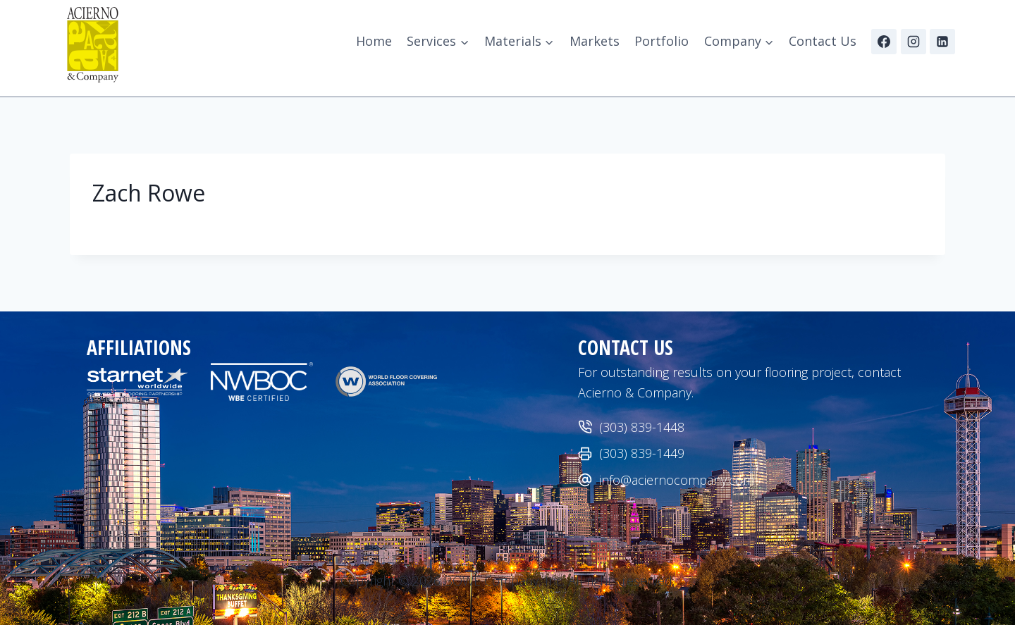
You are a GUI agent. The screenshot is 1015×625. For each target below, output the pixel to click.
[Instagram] (913, 41)
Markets (595, 40)
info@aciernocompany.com (676, 479)
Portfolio (661, 40)
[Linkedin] (942, 41)
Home (374, 40)
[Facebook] (884, 41)
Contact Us (822, 40)
